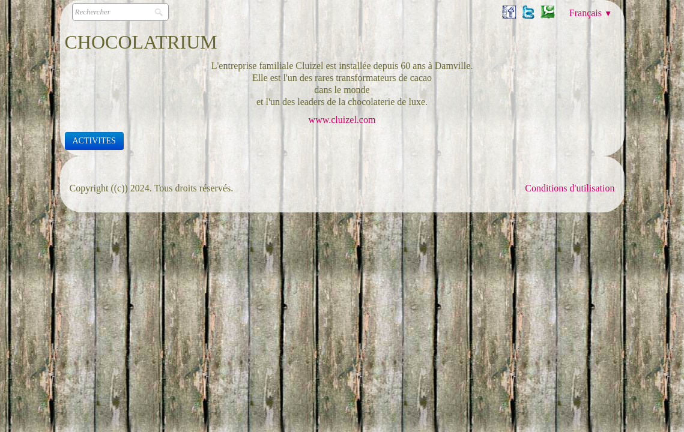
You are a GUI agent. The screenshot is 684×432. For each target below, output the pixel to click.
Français (591, 13)
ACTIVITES (94, 140)
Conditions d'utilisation (569, 188)
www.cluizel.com (342, 120)
